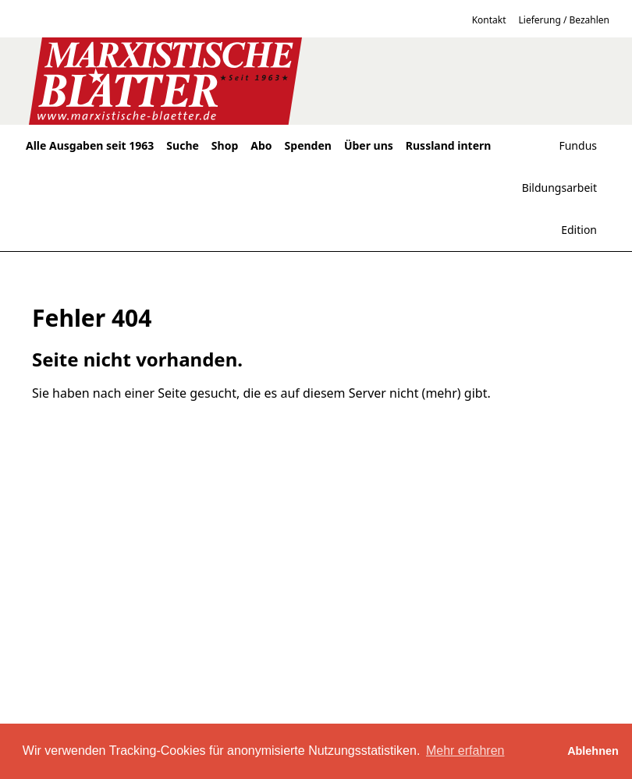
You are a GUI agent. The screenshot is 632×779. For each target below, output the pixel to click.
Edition (579, 229)
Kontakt (489, 20)
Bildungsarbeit (559, 187)
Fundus (578, 145)
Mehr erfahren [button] (465, 750)
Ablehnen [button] (593, 751)
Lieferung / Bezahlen (564, 20)
